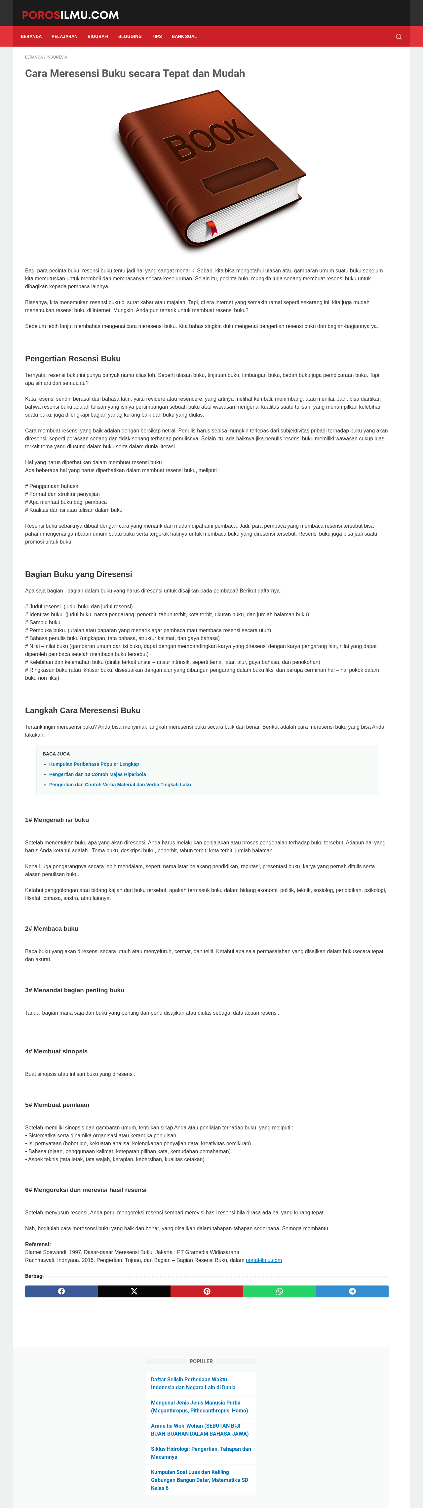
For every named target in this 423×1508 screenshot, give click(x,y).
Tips (161, 26)
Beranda (35, 26)
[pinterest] (150, 1404)
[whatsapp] (200, 1404)
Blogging (134, 26)
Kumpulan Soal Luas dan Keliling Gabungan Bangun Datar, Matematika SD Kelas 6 (348, 190)
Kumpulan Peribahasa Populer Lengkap (94, 829)
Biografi (102, 26)
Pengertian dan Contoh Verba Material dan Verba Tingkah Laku (120, 850)
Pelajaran (69, 26)
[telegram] (250, 1404)
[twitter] (100, 1404)
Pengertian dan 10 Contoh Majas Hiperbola (97, 839)
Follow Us (351, 229)
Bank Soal (188, 26)
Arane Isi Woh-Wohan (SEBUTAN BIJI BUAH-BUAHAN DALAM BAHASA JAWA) (343, 136)
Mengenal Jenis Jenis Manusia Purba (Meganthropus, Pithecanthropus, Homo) (341, 105)
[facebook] (50, 1404)
